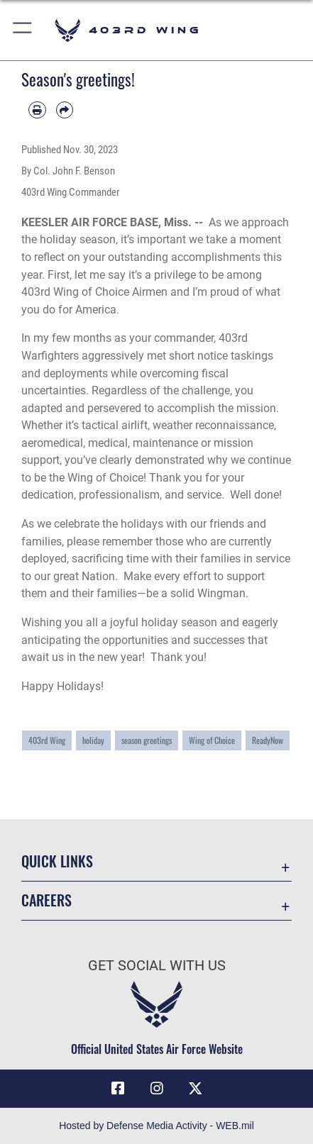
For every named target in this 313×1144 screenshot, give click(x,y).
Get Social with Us (157, 965)
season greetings (146, 740)
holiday (93, 740)
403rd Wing (46, 740)
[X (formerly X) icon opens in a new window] (195, 1088)
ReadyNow (267, 740)
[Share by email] (65, 110)
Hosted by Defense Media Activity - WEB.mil (156, 1125)
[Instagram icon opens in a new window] (157, 1088)
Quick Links (57, 861)
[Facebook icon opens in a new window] (117, 1088)
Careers (46, 900)
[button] (23, 30)
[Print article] (37, 110)
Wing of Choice (212, 740)
